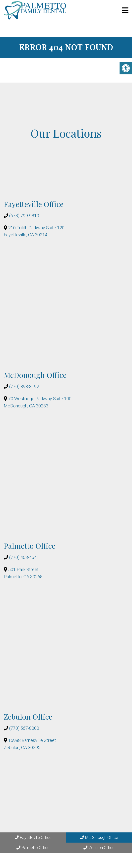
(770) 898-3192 (24, 386)
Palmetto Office (33, 847)
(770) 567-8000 (24, 728)
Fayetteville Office (33, 837)
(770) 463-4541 (24, 557)
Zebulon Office (99, 847)
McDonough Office (99, 837)
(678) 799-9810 (24, 215)
